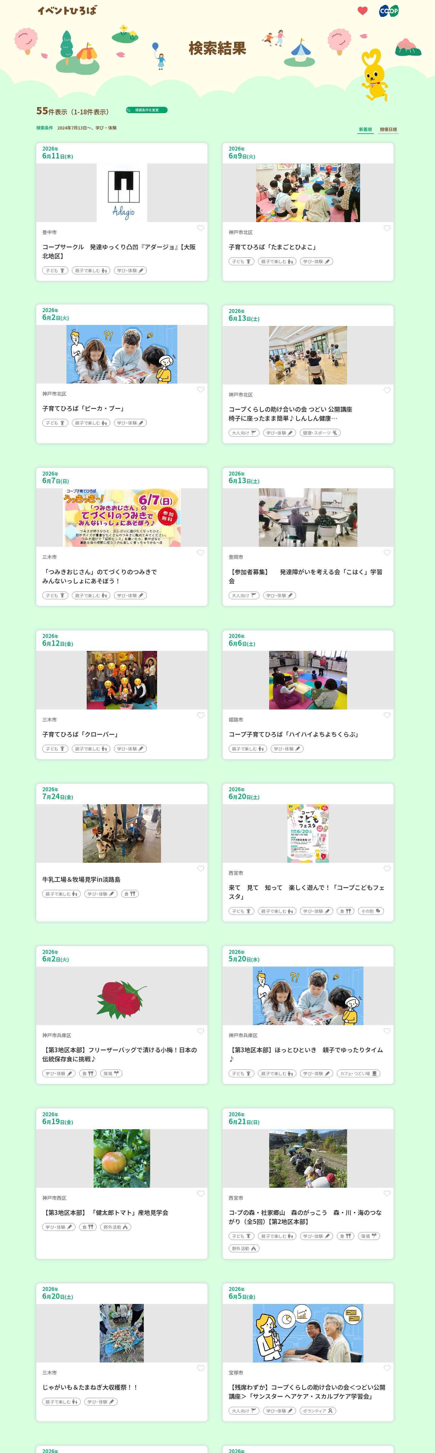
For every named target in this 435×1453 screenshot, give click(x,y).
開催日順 (388, 129)
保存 (137, 232)
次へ (246, 1271)
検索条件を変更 (161, 109)
